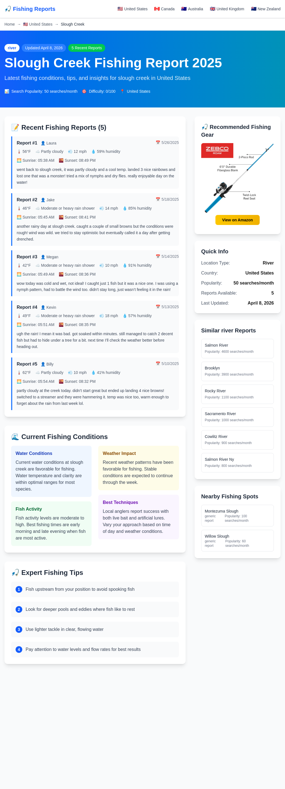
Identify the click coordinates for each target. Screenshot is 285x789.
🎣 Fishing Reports (29, 9)
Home (9, 24)
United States (37, 24)
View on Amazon (237, 220)
